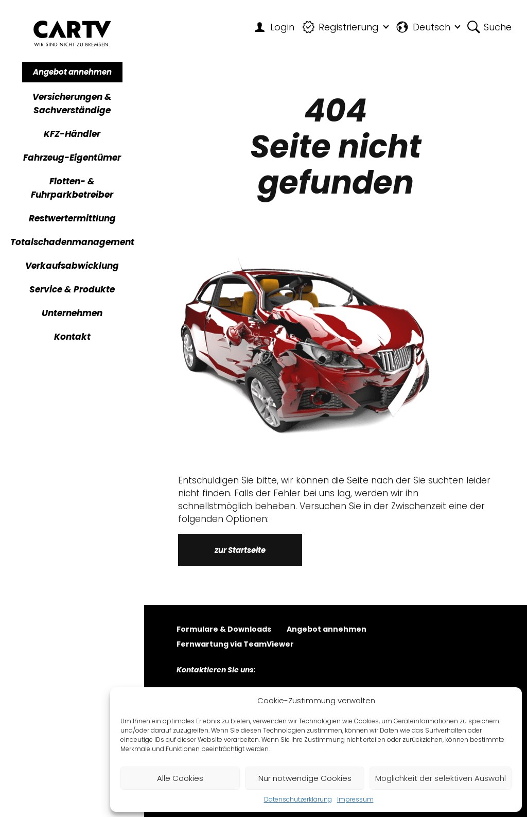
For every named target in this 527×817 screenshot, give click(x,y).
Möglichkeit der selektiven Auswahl (440, 778)
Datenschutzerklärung (298, 799)
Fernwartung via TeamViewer (235, 644)
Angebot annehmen (72, 71)
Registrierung (340, 27)
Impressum (355, 799)
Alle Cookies (180, 778)
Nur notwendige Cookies (305, 778)
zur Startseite (240, 550)
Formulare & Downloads (224, 629)
